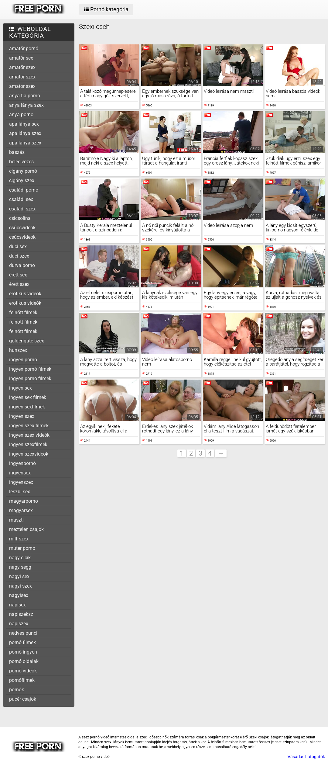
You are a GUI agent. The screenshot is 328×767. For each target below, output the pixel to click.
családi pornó (23, 190)
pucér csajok (22, 699)
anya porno (21, 114)
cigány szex (21, 180)
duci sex (18, 246)
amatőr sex (21, 58)
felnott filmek (23, 322)
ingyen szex (21, 416)
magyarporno (23, 501)
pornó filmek (22, 642)
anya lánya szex (26, 105)
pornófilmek (22, 680)
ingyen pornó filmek (30, 369)
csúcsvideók (22, 228)
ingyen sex (20, 388)
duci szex (19, 256)
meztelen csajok (26, 529)
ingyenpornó (22, 463)
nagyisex (18, 595)
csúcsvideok (22, 237)
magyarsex (21, 510)
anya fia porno (24, 96)
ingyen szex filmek (29, 426)
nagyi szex (20, 586)
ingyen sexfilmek (27, 407)
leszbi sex (19, 492)
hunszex (18, 350)
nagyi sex (19, 576)
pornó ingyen (23, 652)
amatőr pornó (23, 48)
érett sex (18, 275)
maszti (16, 520)
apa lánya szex (25, 133)
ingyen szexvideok (28, 454)
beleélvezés (21, 162)
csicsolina (20, 218)
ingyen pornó (23, 360)
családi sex (21, 199)
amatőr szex (22, 67)
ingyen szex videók (29, 435)
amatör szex (22, 77)
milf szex (19, 539)
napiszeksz (21, 614)
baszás (17, 152)
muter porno (22, 548)
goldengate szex (26, 341)
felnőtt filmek (23, 312)
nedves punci (23, 633)
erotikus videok (25, 294)
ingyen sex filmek (27, 397)
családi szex (22, 209)
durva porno (22, 265)
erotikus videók (25, 303)
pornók (16, 689)
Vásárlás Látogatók (306, 756)
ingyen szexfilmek (28, 444)
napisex (17, 605)
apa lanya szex (25, 143)
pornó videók (23, 671)
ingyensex (20, 473)
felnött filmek (23, 331)
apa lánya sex (24, 124)
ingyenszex (21, 482)
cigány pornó (23, 171)
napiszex (18, 623)
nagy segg (20, 567)
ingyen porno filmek (30, 378)
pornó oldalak (24, 661)
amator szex (22, 86)
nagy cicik (20, 557)
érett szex (19, 284)
